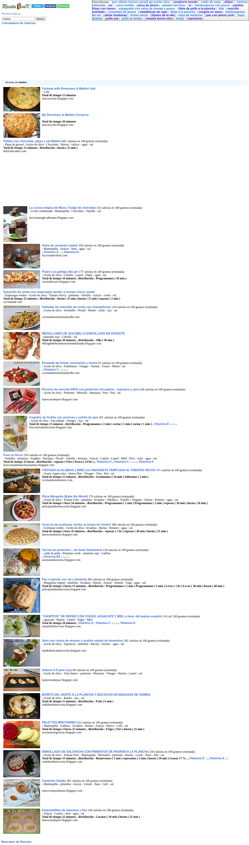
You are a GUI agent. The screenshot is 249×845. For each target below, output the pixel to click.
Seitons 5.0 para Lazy (57, 670)
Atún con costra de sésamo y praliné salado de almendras (82, 640)
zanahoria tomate (185, 1)
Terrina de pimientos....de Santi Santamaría (72, 550)
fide (221, 8)
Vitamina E (161, 424)
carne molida (125, 5)
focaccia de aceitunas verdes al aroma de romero (76, 524)
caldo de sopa (211, 1)
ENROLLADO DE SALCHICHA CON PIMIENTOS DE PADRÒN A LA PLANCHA (95, 751)
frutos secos (139, 15)
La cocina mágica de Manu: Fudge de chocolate (62, 207)
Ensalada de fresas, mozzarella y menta (69, 362)
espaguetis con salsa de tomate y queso (147, 8)
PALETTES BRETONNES (59, 722)
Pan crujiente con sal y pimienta (64, 579)
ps (110, 5)
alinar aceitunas (116, 15)
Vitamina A (51, 252)
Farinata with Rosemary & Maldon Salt (69, 88)
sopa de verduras (190, 15)
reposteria (195, 18)
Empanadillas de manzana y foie (64, 810)
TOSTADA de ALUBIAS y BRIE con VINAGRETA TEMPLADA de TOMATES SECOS (99, 470)
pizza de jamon (147, 5)
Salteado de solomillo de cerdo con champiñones (76, 307)
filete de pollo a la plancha (197, 8)
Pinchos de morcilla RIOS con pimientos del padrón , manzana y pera (90, 389)
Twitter (37, 6)
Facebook (50, 6)
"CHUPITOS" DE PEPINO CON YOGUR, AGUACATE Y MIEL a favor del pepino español (102, 616)
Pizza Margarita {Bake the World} (65, 496)
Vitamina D (71, 252)
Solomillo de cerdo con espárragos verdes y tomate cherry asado (49, 291)
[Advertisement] (111, 54)
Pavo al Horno (13, 455)
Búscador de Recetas (16, 841)
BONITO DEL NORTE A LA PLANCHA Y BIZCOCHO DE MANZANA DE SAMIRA (96, 694)
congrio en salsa (210, 11)
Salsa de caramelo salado (60, 245)
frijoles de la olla (162, 15)
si (190, 5)
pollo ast (112, 18)
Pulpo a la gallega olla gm (60, 271)
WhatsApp (63, 6)
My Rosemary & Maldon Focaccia (65, 114)
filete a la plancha (183, 11)
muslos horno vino (159, 18)
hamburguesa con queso (212, 5)
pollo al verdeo (132, 18)
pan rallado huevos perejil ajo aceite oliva (141, 1)
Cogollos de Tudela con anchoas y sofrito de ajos (63, 417)
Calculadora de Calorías (19, 23)
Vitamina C (51, 369)
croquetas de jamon (122, 11)
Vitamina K (146, 461)
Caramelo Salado (54, 780)
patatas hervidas (173, 5)
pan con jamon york (220, 15)
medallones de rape (153, 11)
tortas (180, 18)
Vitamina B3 (51, 556)
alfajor (228, 1)
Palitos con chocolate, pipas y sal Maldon (32, 141)
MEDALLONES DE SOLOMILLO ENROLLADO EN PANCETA (83, 333)
